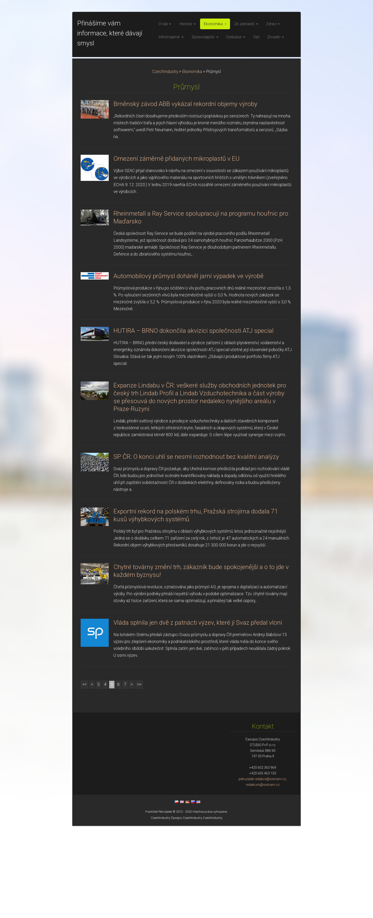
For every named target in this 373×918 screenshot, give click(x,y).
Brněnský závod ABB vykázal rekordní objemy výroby (185, 196)
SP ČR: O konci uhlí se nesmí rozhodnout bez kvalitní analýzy (196, 548)
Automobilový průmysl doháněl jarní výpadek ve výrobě (188, 368)
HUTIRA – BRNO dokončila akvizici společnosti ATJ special (193, 422)
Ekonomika (192, 163)
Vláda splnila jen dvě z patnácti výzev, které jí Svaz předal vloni (197, 714)
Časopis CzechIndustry (186, 910)
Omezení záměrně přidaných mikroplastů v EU (176, 250)
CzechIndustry (165, 163)
